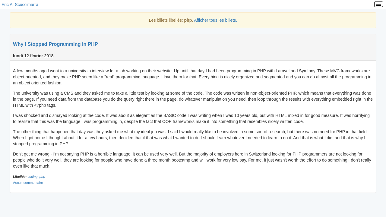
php (42, 176)
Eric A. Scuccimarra (20, 4)
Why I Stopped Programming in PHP (55, 44)
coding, (34, 176)
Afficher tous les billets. (215, 20)
